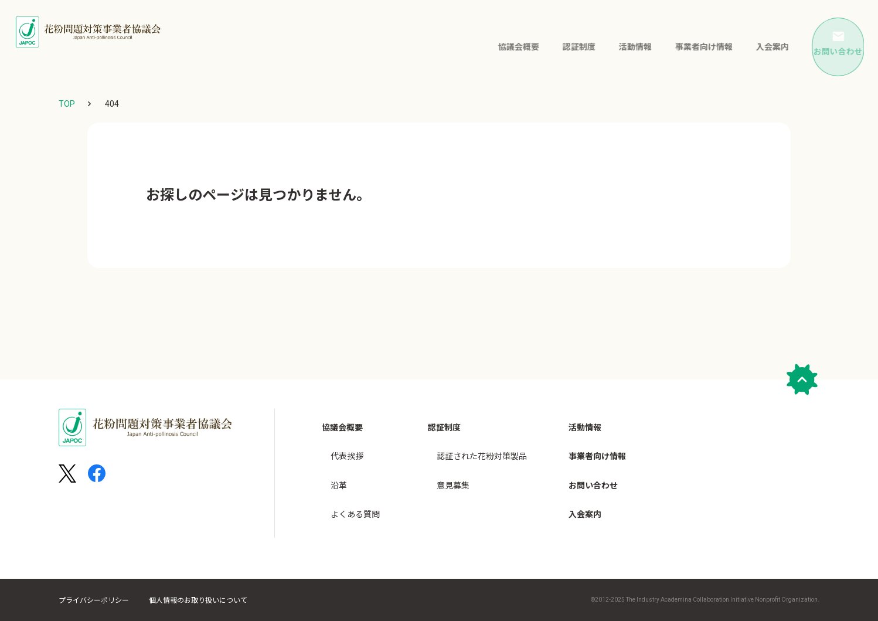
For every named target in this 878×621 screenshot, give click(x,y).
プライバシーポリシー (94, 600)
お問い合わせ (593, 472)
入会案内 (756, 45)
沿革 (339, 472)
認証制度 (562, 45)
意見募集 (453, 472)
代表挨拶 (347, 448)
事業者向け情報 (687, 45)
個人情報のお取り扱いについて (198, 600)
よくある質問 (355, 495)
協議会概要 (502, 45)
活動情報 (619, 45)
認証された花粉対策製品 (482, 448)
